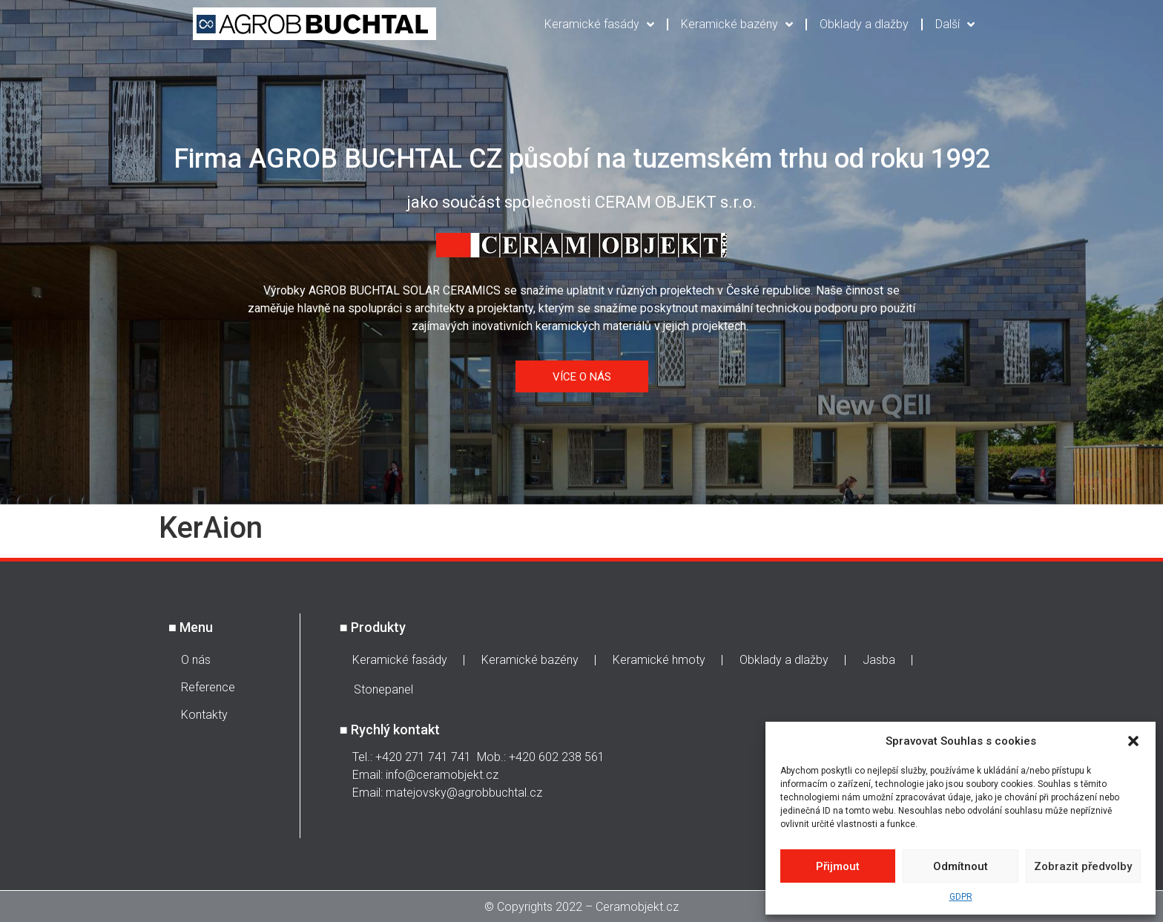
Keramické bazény (737, 24)
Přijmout (838, 866)
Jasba (879, 660)
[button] (1133, 741)
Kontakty (204, 715)
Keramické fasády (599, 24)
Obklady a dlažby (864, 24)
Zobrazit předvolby (1083, 866)
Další (955, 24)
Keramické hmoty (659, 660)
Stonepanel (383, 689)
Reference (208, 687)
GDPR (960, 897)
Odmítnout (960, 866)
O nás (196, 660)
